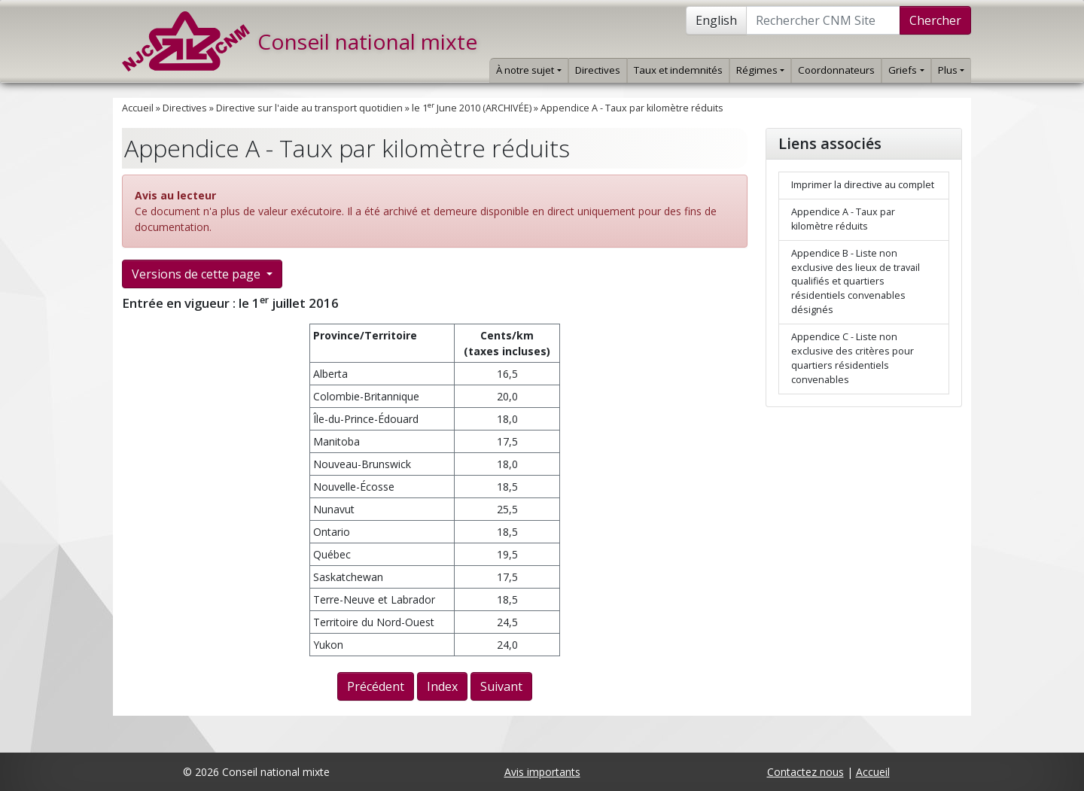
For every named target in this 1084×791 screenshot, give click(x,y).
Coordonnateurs (836, 70)
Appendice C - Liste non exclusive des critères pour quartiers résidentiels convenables (852, 358)
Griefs (906, 70)
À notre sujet (528, 70)
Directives (597, 70)
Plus (951, 70)
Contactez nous (805, 772)
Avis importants (542, 772)
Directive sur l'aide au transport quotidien (309, 108)
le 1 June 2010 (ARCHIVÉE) (471, 108)
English (716, 20)
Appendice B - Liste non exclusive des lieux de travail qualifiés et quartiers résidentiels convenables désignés (855, 282)
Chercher (935, 20)
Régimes (760, 70)
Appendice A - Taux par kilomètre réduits (631, 108)
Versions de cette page (197, 274)
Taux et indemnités (678, 70)
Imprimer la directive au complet (862, 184)
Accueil (138, 108)
